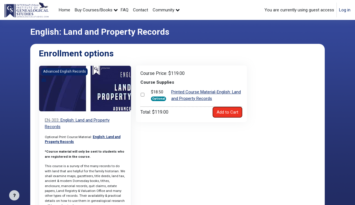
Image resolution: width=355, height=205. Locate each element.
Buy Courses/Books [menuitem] (93, 10)
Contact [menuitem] (140, 10)
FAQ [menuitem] (124, 10)
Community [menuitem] (163, 10)
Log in (344, 10)
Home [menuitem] (64, 10)
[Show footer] (14, 195)
